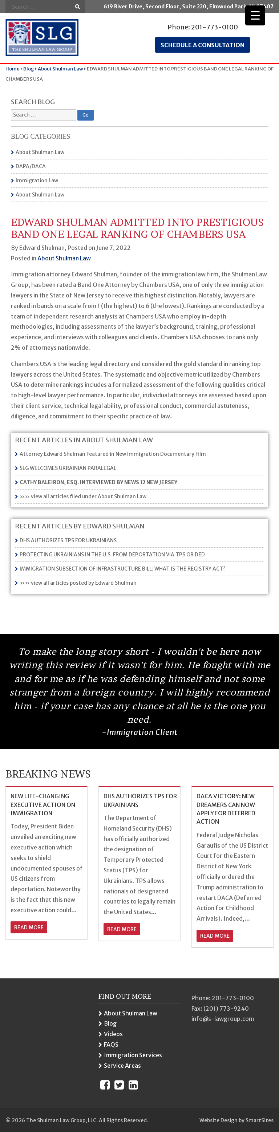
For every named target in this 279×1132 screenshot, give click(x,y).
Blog (110, 1023)
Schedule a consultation (202, 45)
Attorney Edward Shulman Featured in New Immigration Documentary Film (113, 454)
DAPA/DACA (31, 166)
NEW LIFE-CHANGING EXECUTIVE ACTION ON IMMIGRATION (43, 804)
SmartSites (260, 1120)
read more (29, 927)
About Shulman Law (40, 152)
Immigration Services (133, 1055)
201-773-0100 (214, 27)
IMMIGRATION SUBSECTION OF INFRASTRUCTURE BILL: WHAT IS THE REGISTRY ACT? (123, 568)
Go (77, 6)
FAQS (111, 1044)
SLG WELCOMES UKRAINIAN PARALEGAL (68, 468)
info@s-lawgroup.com (222, 1018)
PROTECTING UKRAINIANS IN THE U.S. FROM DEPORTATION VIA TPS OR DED (112, 554)
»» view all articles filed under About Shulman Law (83, 496)
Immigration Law (37, 180)
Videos (113, 1034)
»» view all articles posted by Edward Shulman (78, 582)
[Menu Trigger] (255, 15)
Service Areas (122, 1065)
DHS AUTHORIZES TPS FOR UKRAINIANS (68, 540)
